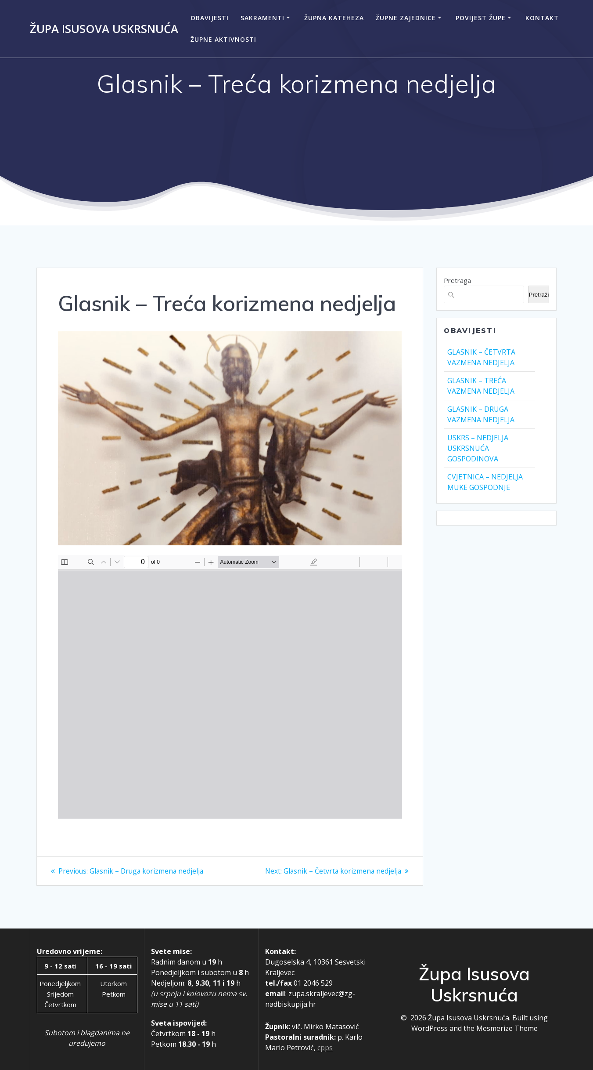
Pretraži (539, 294)
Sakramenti (262, 18)
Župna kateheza (334, 18)
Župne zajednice (406, 18)
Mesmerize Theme (507, 1028)
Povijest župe (481, 18)
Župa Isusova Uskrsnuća (104, 29)
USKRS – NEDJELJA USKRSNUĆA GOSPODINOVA (477, 448)
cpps (325, 1047)
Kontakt (542, 18)
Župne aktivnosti (223, 39)
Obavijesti (209, 18)
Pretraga (457, 280)
